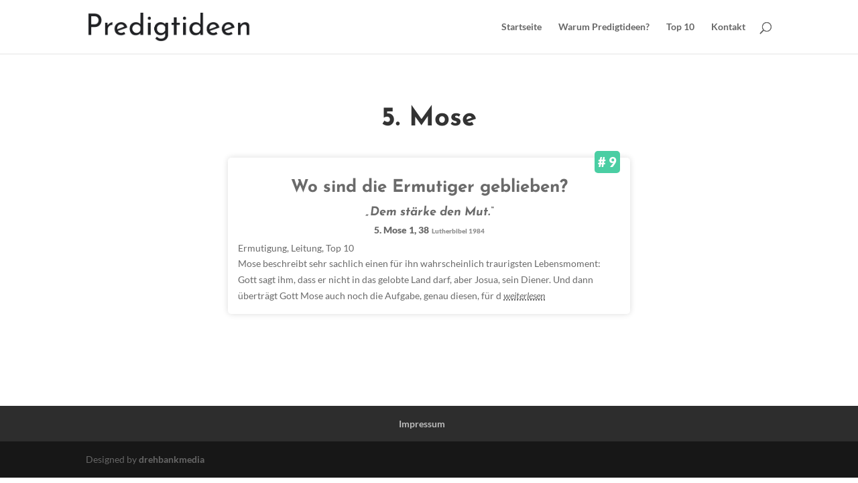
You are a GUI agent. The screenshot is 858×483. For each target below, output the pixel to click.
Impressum (422, 423)
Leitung (306, 248)
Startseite (521, 27)
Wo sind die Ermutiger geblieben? (429, 187)
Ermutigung (262, 248)
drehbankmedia (171, 459)
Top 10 (680, 27)
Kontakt (728, 27)
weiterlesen (524, 295)
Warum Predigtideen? (604, 27)
